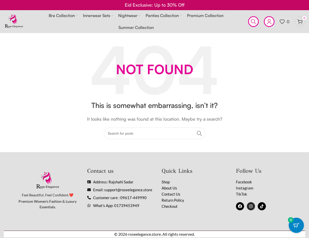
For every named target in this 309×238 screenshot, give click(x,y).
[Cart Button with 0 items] (296, 225)
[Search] (253, 22)
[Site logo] (14, 21)
